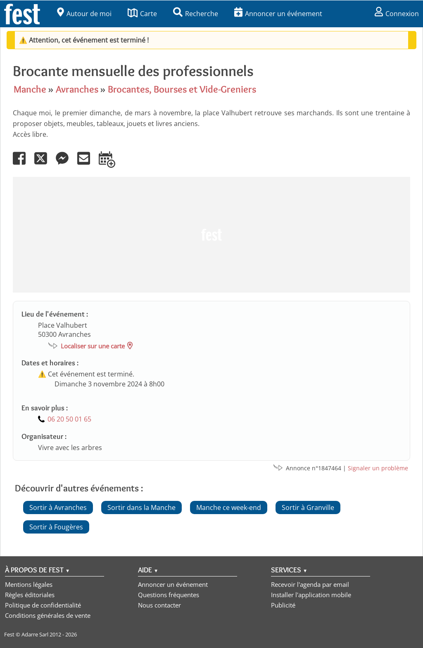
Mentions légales (28, 584)
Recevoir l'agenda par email (310, 584)
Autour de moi (84, 13)
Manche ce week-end (228, 507)
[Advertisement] (211, 235)
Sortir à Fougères (56, 526)
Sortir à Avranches (58, 507)
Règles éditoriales (30, 595)
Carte (142, 13)
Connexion (397, 13)
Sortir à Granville (308, 507)
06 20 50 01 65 (69, 419)
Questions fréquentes (168, 595)
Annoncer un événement (278, 13)
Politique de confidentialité (43, 605)
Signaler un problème (378, 468)
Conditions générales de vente (47, 615)
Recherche (195, 13)
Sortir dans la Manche (141, 507)
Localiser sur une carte (93, 346)
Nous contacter (159, 605)
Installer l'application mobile (311, 595)
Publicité (283, 605)
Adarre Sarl (34, 634)
